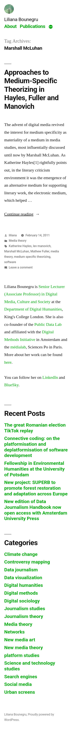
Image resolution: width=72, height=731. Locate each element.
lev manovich (42, 246)
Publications (32, 26)
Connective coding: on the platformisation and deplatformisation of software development (36, 447)
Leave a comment (21, 267)
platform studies (21, 655)
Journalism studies (24, 608)
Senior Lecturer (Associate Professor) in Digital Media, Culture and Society (34, 294)
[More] (50, 27)
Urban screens (19, 692)
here (8, 362)
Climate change (20, 554)
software (10, 262)
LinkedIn (50, 377)
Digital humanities (23, 585)
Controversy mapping (27, 562)
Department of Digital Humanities (33, 309)
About (10, 26)
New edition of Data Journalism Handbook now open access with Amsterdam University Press (35, 510)
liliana (13, 235)
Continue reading (22, 214)
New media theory (23, 647)
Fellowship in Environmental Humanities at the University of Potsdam (34, 468)
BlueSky (11, 385)
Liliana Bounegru (21, 19)
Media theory (17, 240)
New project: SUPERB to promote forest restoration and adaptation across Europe (36, 488)
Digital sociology (22, 601)
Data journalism (21, 569)
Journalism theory (23, 616)
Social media (18, 684)
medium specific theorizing (32, 257)
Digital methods (21, 593)
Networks (14, 632)
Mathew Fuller (40, 251)
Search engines (20, 676)
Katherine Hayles (20, 246)
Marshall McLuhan (16, 251)
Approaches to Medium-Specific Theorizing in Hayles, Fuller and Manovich (31, 89)
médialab (18, 347)
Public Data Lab (48, 324)
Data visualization (23, 577)
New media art (19, 639)
